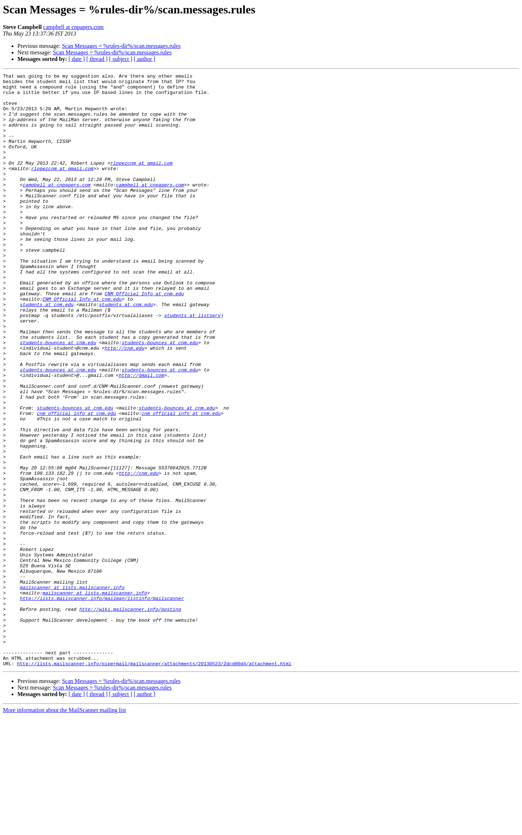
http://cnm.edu (124, 403)
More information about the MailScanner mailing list (64, 829)
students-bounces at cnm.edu (58, 397)
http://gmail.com (141, 436)
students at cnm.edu (47, 351)
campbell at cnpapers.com (73, 27)
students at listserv (192, 364)
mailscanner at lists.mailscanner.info (72, 690)
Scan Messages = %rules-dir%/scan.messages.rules (121, 46)
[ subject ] (120, 59)
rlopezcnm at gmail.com (141, 181)
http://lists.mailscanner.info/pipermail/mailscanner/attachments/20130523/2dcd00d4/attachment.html (154, 782)
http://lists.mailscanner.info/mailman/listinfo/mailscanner (102, 703)
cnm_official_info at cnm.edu (76, 481)
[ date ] (77, 59)
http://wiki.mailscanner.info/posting (130, 716)
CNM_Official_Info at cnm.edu (144, 338)
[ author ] (145, 59)
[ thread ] (97, 59)
